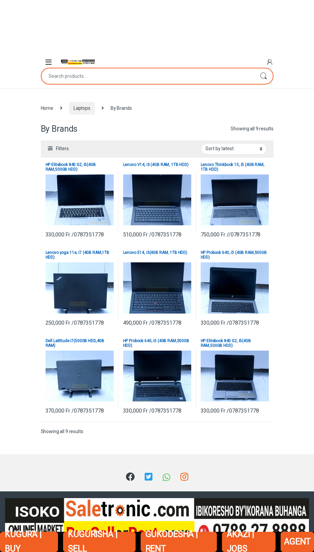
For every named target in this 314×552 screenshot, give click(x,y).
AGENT (297, 542)
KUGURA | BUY (23, 542)
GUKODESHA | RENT (171, 542)
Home (47, 108)
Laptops (82, 108)
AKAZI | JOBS (240, 542)
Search (263, 76)
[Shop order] (234, 149)
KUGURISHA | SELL (92, 542)
